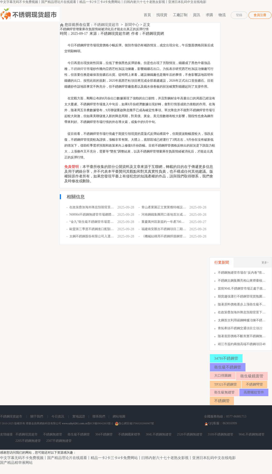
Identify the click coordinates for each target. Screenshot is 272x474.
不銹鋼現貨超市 (106, 25)
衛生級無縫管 (224, 392)
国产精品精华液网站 (16, 462)
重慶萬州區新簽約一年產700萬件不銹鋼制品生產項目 (164, 221)
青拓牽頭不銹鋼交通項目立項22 (240, 328)
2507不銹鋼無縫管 (59, 440)
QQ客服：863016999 (220, 423)
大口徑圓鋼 (222, 375)
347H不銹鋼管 (226, 358)
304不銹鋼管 (104, 434)
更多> (265, 262)
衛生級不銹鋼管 (227, 367)
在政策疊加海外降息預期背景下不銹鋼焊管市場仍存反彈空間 (92, 207)
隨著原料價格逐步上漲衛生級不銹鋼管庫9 (242, 304)
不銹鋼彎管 (254, 384)
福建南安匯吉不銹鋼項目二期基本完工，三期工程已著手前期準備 (164, 229)
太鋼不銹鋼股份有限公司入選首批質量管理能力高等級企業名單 (92, 236)
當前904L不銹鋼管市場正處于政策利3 (242, 288)
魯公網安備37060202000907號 (134, 423)
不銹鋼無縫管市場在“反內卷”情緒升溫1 (242, 272)
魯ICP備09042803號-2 (100, 423)
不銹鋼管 (222, 401)
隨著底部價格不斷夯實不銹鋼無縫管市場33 (242, 336)
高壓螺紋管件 (254, 392)
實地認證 (78, 416)
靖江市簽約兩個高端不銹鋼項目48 (241, 344)
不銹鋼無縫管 (52, 434)
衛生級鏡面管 (251, 376)
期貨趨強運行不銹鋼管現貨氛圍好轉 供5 (242, 296)
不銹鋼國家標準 (129, 434)
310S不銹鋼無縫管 (220, 434)
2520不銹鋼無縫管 (189, 434)
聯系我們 (98, 416)
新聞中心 (132, 25)
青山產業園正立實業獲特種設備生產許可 (164, 207)
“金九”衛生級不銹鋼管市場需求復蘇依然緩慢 (92, 221)
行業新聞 (221, 262)
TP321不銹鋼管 (225, 384)
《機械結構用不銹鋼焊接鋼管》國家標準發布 (164, 236)
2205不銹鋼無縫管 (28, 440)
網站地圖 (119, 416)
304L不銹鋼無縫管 (159, 434)
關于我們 (36, 416)
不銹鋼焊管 (79, 69)
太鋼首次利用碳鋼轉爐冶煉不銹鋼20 (242, 320)
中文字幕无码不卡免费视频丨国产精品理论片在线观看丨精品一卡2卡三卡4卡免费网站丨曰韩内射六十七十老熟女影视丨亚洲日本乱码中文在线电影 (103, 2)
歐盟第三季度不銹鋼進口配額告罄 (92, 229)
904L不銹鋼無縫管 (252, 434)
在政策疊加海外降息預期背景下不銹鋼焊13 (242, 312)
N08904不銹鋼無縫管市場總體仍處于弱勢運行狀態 (92, 214)
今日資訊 (57, 416)
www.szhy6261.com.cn (74, 423)
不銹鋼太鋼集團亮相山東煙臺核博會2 (242, 280)
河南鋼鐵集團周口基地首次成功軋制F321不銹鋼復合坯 (164, 214)
